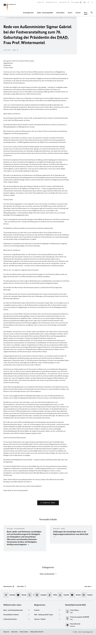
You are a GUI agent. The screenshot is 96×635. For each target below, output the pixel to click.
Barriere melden (24, 632)
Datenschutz (14, 632)
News (85, 13)
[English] (88, 2)
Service (70, 13)
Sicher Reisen (60, 13)
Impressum (6, 632)
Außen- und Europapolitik (45, 13)
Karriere (78, 13)
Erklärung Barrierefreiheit (36, 632)
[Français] (92, 2)
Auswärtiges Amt (28, 13)
